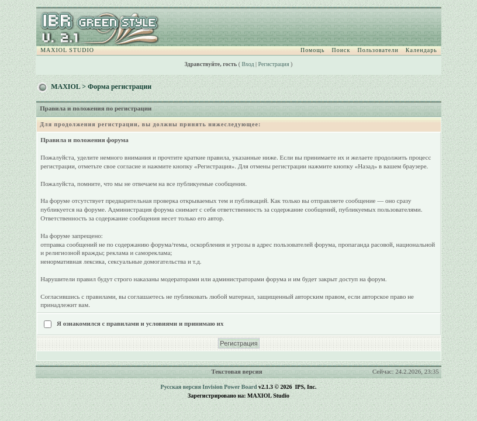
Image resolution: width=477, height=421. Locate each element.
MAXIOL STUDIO (67, 50)
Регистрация (273, 64)
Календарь (421, 50)
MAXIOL (65, 86)
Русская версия (181, 387)
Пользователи (377, 50)
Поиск (341, 50)
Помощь (312, 50)
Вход (248, 64)
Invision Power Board (229, 387)
